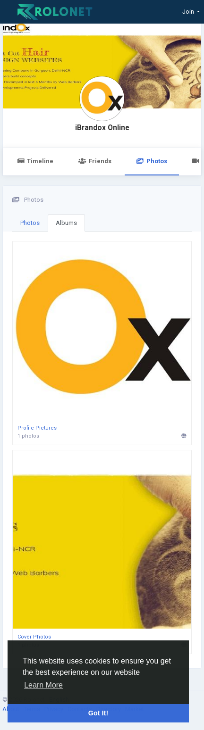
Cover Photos (34, 637)
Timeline (35, 161)
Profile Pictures (37, 428)
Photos (151, 161)
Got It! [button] (98, 713)
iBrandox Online (102, 128)
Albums (66, 222)
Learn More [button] (43, 685)
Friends (94, 161)
